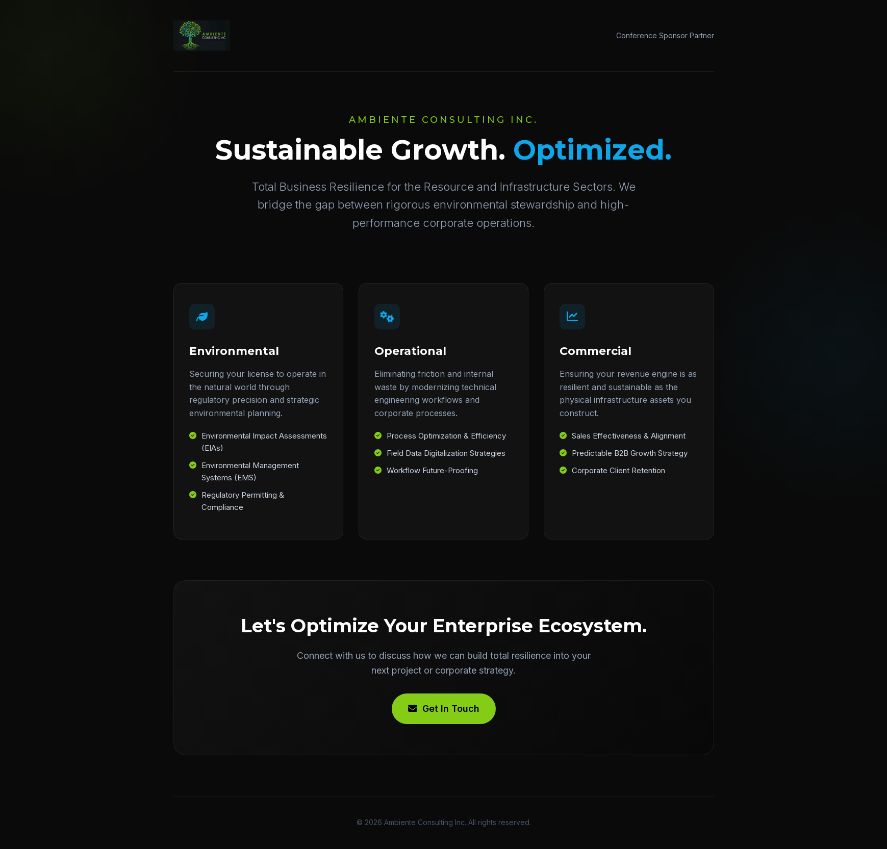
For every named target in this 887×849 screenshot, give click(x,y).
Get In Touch (443, 708)
